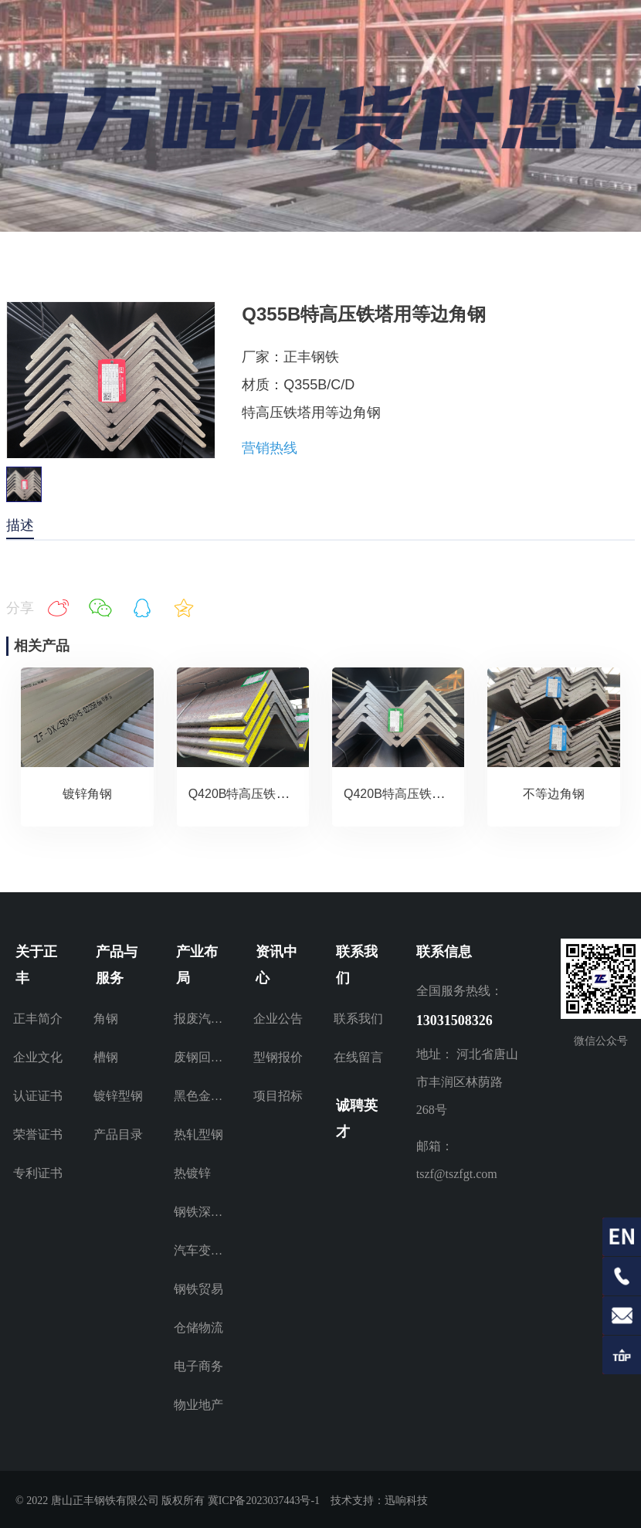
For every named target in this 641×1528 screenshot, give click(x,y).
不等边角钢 (554, 793)
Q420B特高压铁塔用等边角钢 (269, 793)
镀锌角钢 (87, 793)
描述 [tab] (20, 525)
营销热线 (269, 448)
